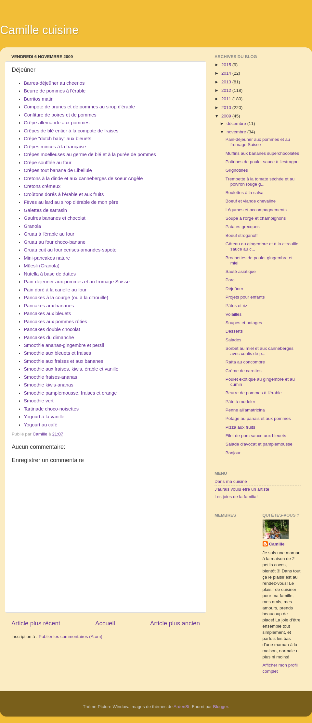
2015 (226, 64)
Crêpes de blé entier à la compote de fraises (71, 130)
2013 (226, 82)
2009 (226, 116)
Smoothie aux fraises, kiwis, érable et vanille (71, 369)
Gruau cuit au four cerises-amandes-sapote (70, 249)
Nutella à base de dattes (50, 273)
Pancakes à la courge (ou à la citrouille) (66, 297)
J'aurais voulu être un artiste (241, 489)
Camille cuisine (39, 30)
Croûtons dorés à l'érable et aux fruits (64, 194)
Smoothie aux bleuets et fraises (57, 353)
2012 (226, 90)
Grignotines (237, 170)
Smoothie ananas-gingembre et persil (64, 345)
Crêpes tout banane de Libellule (58, 170)
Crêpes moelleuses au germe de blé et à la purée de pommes (90, 154)
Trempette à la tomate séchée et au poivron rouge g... (260, 182)
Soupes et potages (244, 322)
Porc (230, 279)
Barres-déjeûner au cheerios (54, 83)
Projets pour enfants (245, 297)
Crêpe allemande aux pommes (56, 122)
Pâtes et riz (237, 305)
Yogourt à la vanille (44, 416)
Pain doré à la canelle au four (55, 289)
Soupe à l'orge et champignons (256, 218)
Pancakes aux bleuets (47, 313)
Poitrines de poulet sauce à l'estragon (262, 161)
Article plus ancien (175, 623)
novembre (237, 131)
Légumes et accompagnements (256, 209)
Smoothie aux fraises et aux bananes (63, 361)
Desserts (234, 331)
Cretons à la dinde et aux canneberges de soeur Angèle (83, 178)
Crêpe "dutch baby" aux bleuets (57, 138)
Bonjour (233, 452)
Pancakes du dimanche (49, 337)
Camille (277, 544)
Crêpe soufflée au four (48, 162)
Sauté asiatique (241, 271)
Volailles (234, 314)
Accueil (105, 623)
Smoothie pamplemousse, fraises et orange (70, 393)
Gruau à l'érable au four (49, 234)
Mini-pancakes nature (47, 258)
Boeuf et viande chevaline (251, 201)
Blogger (220, 706)
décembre (237, 123)
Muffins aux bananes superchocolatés (262, 153)
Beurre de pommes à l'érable (54, 90)
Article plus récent (35, 623)
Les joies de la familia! (236, 496)
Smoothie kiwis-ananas (48, 384)
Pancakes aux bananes (49, 305)
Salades (233, 339)
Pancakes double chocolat (52, 329)
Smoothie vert (39, 400)
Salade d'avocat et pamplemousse (259, 444)
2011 (226, 98)
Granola (32, 226)
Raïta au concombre (245, 362)
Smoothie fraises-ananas (50, 377)
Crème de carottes (244, 370)
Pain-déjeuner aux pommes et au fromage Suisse (77, 281)
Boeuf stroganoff (242, 235)
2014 (226, 73)
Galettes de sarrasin (45, 210)
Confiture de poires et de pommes (60, 114)
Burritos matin (39, 99)
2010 (226, 107)
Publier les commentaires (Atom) (70, 636)
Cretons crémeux (42, 186)
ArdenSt (181, 706)
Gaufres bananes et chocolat (54, 218)
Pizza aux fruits (240, 427)
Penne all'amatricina (245, 410)
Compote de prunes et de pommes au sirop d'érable (79, 106)
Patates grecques (243, 226)
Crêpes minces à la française (55, 146)
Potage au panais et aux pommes (258, 418)
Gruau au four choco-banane (54, 242)
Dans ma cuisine (230, 481)
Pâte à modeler (240, 401)
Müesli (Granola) (41, 265)
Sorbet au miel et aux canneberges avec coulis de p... (259, 351)
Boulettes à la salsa (245, 192)
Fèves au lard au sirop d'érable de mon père (71, 202)
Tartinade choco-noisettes (51, 408)
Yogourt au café (40, 424)
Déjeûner (234, 288)
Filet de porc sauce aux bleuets (256, 435)
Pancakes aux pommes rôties (55, 321)
